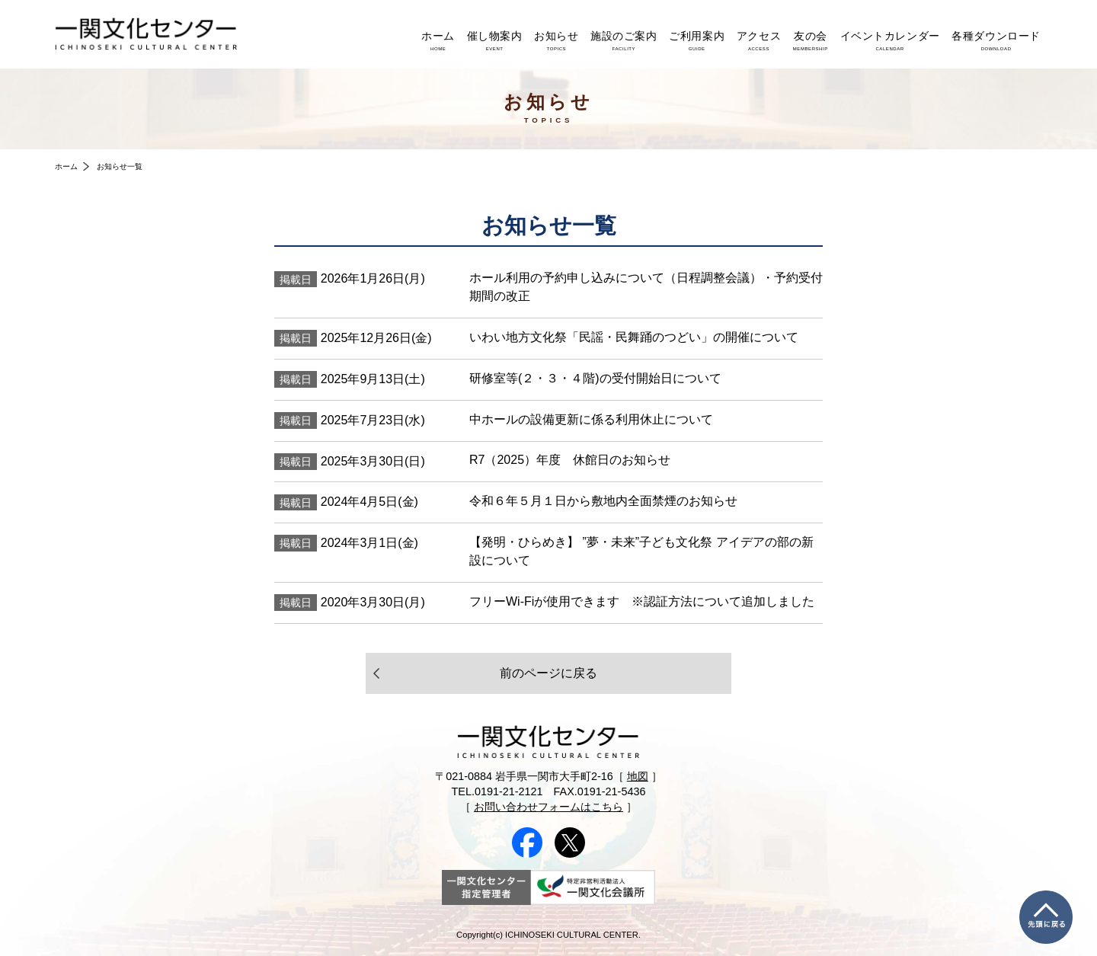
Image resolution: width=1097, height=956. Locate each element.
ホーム (438, 40)
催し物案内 (495, 40)
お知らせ (556, 40)
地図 (637, 776)
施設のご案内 (623, 40)
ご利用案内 (696, 40)
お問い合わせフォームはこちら (548, 807)
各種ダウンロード (996, 40)
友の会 (810, 40)
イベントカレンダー (890, 40)
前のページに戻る (548, 673)
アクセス (759, 40)
